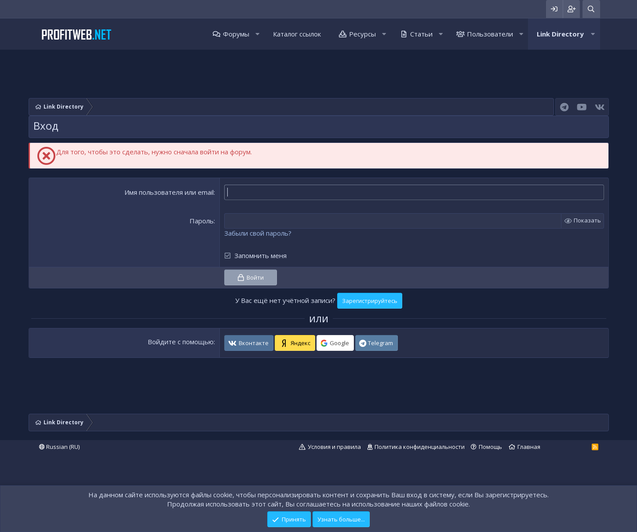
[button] (257, 34)
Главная (528, 447)
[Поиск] (591, 9)
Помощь (490, 447)
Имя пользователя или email (169, 192)
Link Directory (560, 33)
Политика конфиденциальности (420, 447)
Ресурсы (362, 33)
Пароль (201, 220)
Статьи (421, 33)
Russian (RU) (59, 447)
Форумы (236, 33)
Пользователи (490, 33)
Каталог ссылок (297, 33)
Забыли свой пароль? (257, 233)
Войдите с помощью (181, 341)
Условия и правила (334, 447)
